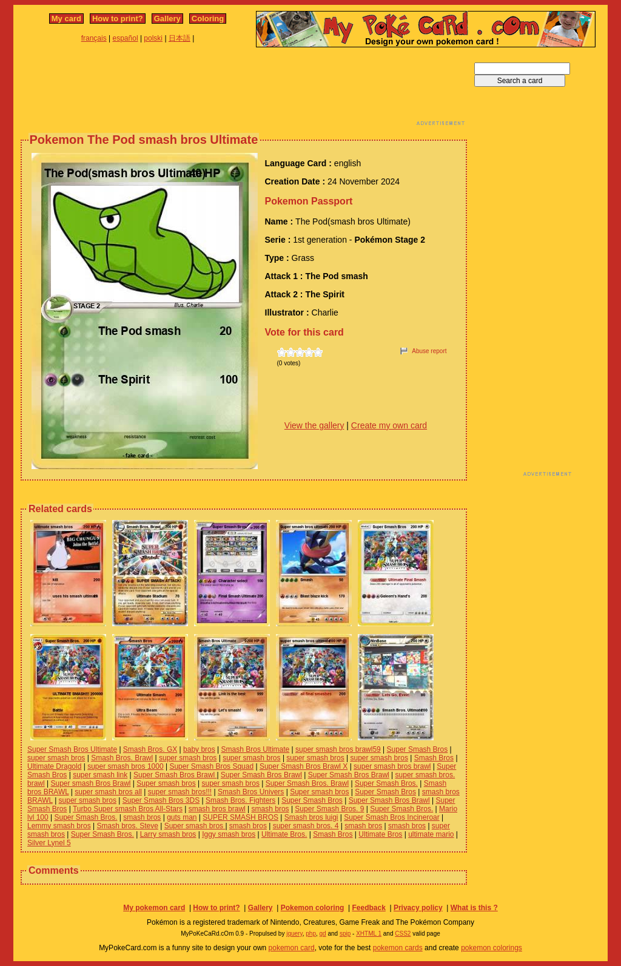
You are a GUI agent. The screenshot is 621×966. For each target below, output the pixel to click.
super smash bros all (108, 792)
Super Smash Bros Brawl (175, 775)
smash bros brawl (217, 809)
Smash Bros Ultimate (255, 749)
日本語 (179, 38)
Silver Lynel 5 (49, 843)
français (94, 38)
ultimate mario (431, 834)
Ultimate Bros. (284, 834)
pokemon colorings (491, 948)
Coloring (208, 18)
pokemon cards (398, 948)
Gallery (167, 18)
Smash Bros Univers (251, 792)
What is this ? (474, 908)
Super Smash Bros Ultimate (72, 749)
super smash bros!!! (180, 792)
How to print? (117, 18)
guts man (181, 817)
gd (323, 933)
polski (153, 38)
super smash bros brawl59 (338, 749)
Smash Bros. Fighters (240, 800)
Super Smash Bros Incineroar (391, 817)
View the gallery (314, 425)
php (311, 933)
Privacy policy (418, 908)
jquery (294, 933)
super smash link (100, 775)
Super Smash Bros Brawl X (303, 766)
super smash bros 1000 (125, 766)
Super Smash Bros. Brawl (307, 783)
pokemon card (292, 948)
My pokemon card (154, 908)
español (125, 38)
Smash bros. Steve (127, 826)
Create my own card (389, 425)
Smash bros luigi (311, 817)
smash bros (270, 809)
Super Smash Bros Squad (211, 766)
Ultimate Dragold (54, 766)
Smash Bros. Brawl (122, 758)
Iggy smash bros (228, 834)
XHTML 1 (368, 933)
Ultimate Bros (380, 834)
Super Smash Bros (417, 749)
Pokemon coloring (312, 908)
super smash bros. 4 (306, 826)
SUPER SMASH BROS (240, 817)
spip (345, 933)
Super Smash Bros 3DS (161, 800)
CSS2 (403, 933)
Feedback (368, 908)
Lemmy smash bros (59, 826)
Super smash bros (165, 783)
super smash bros (56, 758)
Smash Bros (434, 758)
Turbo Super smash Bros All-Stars (128, 809)
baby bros (199, 749)
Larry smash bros (168, 834)
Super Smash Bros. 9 (329, 809)
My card (66, 18)
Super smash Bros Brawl (90, 783)
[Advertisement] (244, 89)
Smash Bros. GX (150, 749)
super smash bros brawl (392, 766)
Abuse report (429, 351)
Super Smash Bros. (386, 783)
